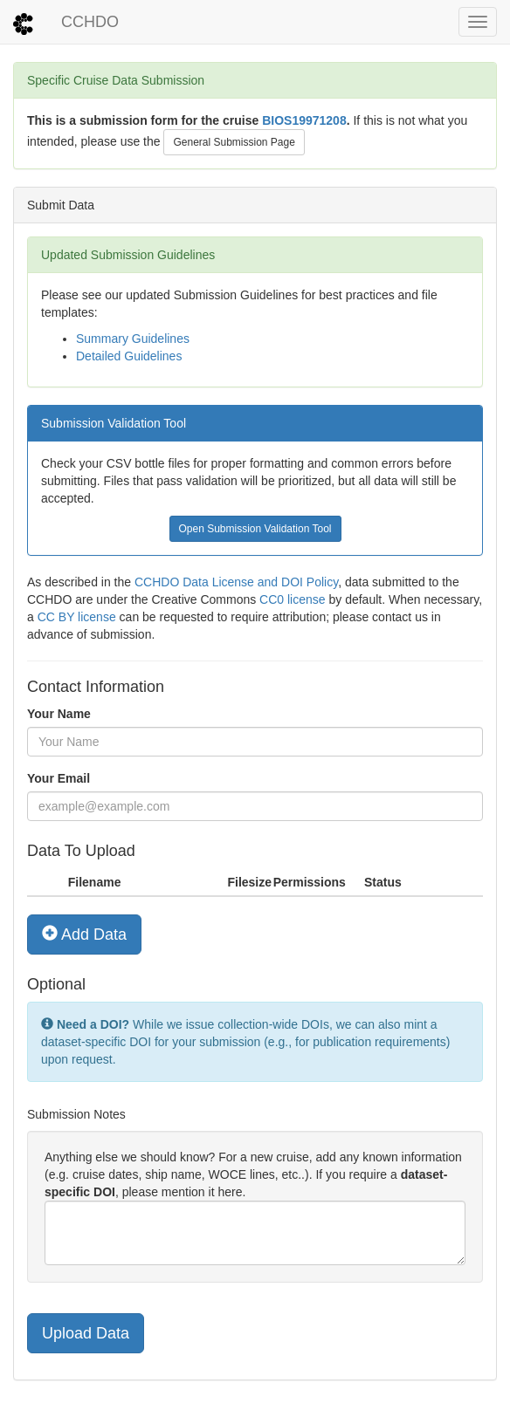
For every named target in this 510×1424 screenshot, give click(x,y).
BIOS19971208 (304, 120)
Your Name (59, 714)
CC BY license (77, 617)
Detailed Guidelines (129, 356)
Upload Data (85, 1333)
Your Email (58, 778)
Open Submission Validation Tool (255, 529)
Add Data (84, 934)
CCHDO (90, 22)
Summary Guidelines (133, 339)
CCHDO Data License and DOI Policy (236, 582)
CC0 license (292, 599)
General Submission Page (233, 142)
